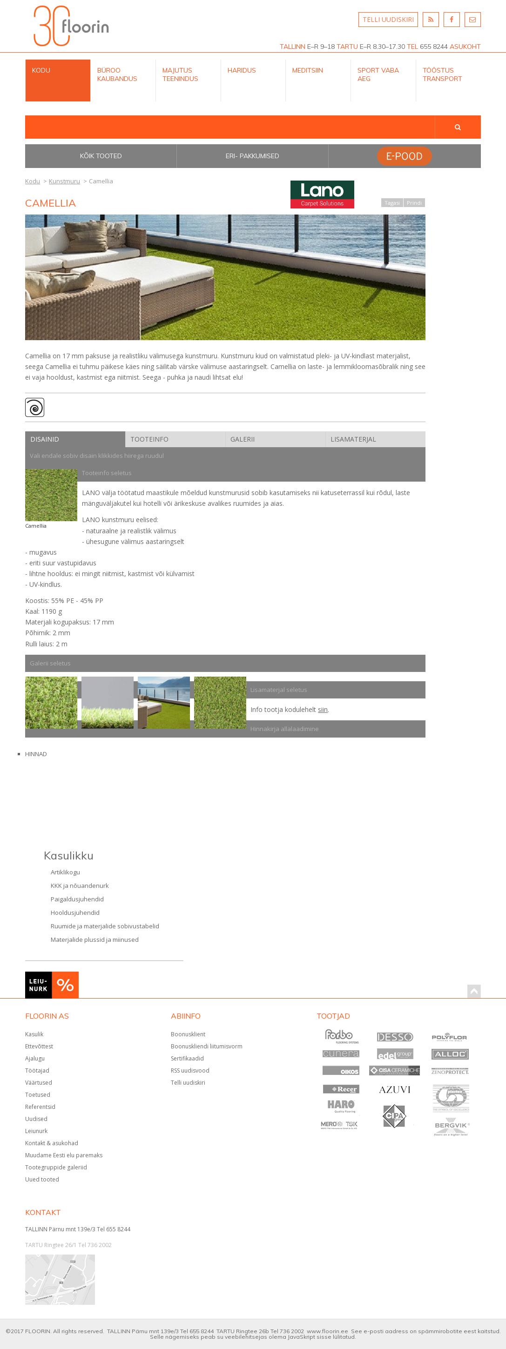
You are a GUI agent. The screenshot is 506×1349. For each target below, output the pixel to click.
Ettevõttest (39, 1046)
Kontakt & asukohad (51, 1143)
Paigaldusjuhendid (77, 899)
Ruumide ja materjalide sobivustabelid (105, 926)
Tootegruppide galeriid (56, 1167)
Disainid (44, 439)
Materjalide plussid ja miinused (95, 939)
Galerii (242, 439)
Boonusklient (188, 1034)
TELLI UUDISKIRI (388, 19)
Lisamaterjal (353, 439)
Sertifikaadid (187, 1058)
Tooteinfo (149, 439)
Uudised (36, 1119)
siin (323, 709)
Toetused (37, 1095)
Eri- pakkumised (252, 156)
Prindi (414, 202)
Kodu (41, 70)
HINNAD (36, 754)
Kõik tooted (101, 156)
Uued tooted (42, 1179)
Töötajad (37, 1070)
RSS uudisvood (190, 1070)
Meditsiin (307, 70)
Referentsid (40, 1107)
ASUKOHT (465, 46)
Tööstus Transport (442, 74)
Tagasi (392, 202)
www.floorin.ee (327, 1331)
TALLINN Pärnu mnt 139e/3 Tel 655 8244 (77, 1229)
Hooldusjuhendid (75, 912)
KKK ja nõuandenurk (80, 885)
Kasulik (34, 1034)
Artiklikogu (65, 872)
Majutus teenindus (180, 74)
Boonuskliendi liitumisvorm (207, 1046)
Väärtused (38, 1083)
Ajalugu (35, 1058)
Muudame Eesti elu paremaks (63, 1155)
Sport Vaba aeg (378, 74)
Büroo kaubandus (117, 74)
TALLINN (292, 46)
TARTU (347, 46)
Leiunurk (36, 1131)
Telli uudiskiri (188, 1083)
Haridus (242, 70)
